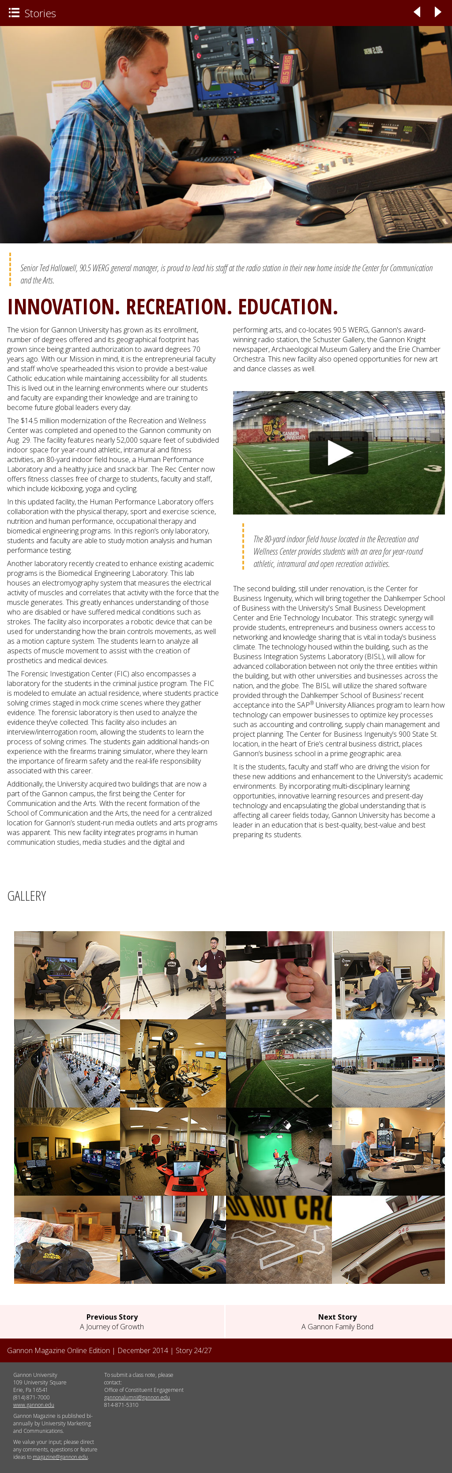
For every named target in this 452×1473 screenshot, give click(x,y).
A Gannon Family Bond (337, 1321)
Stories (32, 13)
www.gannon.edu (33, 1405)
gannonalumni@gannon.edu (137, 1397)
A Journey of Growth (112, 1321)
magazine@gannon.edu (60, 1457)
